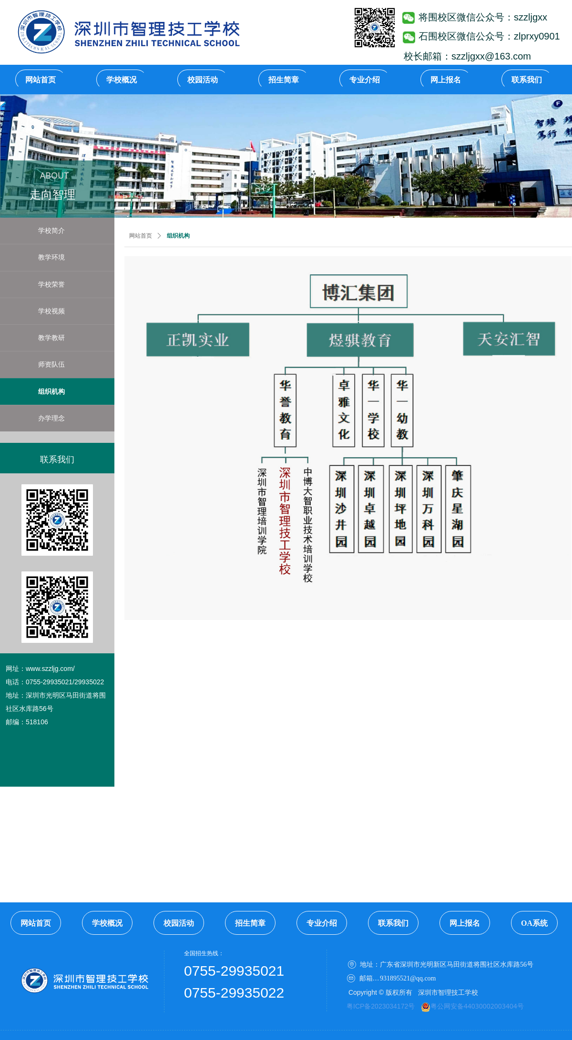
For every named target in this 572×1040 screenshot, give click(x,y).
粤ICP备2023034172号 (381, 1006)
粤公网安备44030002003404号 (477, 1005)
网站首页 (140, 235)
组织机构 (178, 235)
